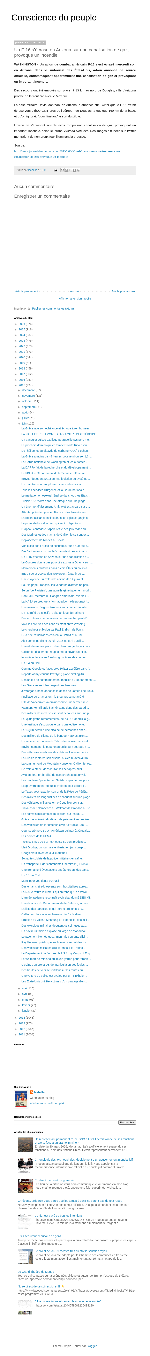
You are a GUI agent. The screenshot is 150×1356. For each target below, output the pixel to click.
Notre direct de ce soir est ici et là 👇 (41, 1286)
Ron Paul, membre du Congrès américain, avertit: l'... (55, 596)
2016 (22, 379)
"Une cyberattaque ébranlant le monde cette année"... (69, 1301)
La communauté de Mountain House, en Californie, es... (56, 763)
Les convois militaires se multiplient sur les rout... (52, 813)
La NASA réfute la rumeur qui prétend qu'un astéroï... (55, 892)
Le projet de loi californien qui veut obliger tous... (52, 523)
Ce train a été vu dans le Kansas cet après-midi (51, 769)
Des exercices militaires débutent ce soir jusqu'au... (54, 925)
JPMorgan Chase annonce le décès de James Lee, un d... (58, 691)
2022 (22, 346)
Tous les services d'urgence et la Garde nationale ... (54, 490)
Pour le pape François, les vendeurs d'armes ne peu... (55, 585)
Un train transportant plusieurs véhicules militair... (52, 484)
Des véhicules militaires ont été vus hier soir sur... (52, 802)
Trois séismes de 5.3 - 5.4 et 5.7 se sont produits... (53, 841)
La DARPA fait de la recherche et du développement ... (56, 467)
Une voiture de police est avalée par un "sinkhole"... (54, 975)
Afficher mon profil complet (47, 1103)
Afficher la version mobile (75, 298)
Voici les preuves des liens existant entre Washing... (54, 624)
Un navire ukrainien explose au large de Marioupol (53, 931)
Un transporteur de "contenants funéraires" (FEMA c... (55, 864)
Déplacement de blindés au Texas (43, 540)
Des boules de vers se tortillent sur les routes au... (53, 970)
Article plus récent (26, 291)
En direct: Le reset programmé (54, 1180)
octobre (27, 401)
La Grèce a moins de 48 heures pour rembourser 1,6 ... (56, 456)
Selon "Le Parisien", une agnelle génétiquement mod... (56, 590)
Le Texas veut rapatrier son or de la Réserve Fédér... (55, 791)
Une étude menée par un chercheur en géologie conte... (57, 646)
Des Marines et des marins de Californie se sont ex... (55, 534)
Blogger (91, 1346)
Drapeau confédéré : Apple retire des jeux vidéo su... (54, 529)
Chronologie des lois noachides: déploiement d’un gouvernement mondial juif (84, 1159)
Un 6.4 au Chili (30, 663)
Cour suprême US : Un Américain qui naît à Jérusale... (56, 830)
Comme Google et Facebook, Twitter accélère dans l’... (56, 668)
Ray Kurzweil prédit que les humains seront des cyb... (55, 942)
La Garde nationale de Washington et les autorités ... (54, 462)
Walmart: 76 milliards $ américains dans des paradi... (55, 707)
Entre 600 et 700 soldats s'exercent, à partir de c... (53, 573)
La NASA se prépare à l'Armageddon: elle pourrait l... (55, 601)
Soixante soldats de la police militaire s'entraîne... (52, 858)
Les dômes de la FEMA (36, 836)
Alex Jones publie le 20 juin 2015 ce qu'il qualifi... (52, 640)
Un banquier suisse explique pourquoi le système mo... (56, 439)
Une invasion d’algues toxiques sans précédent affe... (55, 607)
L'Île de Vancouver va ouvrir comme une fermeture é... (55, 702)
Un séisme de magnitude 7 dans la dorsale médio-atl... (56, 741)
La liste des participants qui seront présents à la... (52, 908)
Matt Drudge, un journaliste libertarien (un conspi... (53, 847)
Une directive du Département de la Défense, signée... (56, 903)
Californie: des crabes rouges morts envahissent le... (54, 651)
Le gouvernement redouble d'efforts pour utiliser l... (53, 785)
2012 (22, 1029)
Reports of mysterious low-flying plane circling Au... (53, 674)
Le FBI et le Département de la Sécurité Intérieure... (54, 473)
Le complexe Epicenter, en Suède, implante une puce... (56, 780)
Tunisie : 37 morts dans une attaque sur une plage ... (55, 501)
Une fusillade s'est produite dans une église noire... (53, 724)
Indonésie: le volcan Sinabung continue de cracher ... (55, 657)
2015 (22, 385)
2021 (22, 351)
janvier (26, 1010)
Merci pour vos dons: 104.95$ (40, 880)
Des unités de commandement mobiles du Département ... (58, 679)
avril (25, 994)
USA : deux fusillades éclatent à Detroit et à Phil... (53, 635)
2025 (22, 329)
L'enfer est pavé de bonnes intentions (58, 1215)
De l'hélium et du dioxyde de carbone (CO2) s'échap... (55, 450)
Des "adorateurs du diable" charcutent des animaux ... (55, 551)
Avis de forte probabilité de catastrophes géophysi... (54, 774)
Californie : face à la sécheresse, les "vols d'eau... (53, 914)
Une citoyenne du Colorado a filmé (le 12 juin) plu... (54, 579)
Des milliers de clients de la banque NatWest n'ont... (54, 735)
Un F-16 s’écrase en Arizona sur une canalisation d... (55, 557)
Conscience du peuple (54, 17)
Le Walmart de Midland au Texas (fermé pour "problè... (56, 959)
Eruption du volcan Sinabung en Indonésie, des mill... (55, 919)
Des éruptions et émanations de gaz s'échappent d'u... (56, 618)
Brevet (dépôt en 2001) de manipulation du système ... (56, 478)
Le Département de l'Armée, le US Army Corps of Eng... (56, 953)
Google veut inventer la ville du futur (44, 853)
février (26, 1005)
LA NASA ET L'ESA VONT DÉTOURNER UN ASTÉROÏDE (58, 434)
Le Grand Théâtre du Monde (36, 1271)
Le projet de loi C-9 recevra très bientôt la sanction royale (71, 1251)
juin (24, 423)
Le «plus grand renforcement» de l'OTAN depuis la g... (56, 719)
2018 (22, 368)
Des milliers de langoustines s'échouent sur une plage (55, 797)
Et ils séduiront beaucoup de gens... (41, 1236)
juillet (25, 418)
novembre (29, 395)
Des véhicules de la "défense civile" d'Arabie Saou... (54, 825)
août (25, 412)
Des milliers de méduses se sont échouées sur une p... (56, 713)
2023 (22, 340)
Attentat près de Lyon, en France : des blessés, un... (54, 512)
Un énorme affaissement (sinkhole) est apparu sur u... (55, 506)
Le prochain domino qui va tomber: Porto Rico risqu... (55, 445)
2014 (22, 1017)
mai (24, 988)
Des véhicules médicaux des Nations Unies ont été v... (56, 752)
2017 (22, 374)
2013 (22, 1023)
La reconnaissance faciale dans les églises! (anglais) (55, 517)
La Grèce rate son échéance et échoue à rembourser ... (56, 428)
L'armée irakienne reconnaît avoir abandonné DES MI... (56, 897)
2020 (22, 357)
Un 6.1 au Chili (30, 875)
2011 (22, 1034)
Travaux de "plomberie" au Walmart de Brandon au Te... (56, 808)
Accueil (74, 291)
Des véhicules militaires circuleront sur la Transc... (53, 947)
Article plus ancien (123, 291)
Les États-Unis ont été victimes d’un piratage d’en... (54, 981)
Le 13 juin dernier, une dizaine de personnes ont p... (54, 730)
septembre (29, 407)
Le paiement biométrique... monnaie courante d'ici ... (54, 936)
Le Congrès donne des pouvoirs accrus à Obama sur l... (57, 562)
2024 (22, 335)
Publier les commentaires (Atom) (53, 308)
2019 (22, 363)
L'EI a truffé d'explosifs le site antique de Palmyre (52, 612)
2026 (22, 323)
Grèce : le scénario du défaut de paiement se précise (55, 819)
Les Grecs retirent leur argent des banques (48, 685)
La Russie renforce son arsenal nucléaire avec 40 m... (55, 758)
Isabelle (39, 1092)
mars (25, 999)
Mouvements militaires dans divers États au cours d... (55, 568)
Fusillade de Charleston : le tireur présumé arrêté (52, 696)
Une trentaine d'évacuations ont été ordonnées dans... (55, 869)
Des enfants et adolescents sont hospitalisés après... (55, 886)
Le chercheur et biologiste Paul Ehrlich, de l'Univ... (53, 629)
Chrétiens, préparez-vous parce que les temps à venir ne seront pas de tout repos (70, 1200)
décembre (29, 390)
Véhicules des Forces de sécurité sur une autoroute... (55, 545)
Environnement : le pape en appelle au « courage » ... (55, 746)
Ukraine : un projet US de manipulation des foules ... (54, 964)
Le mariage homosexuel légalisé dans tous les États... (55, 495)
